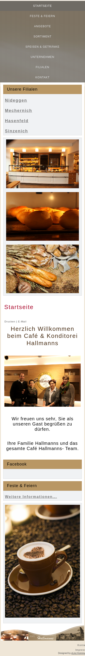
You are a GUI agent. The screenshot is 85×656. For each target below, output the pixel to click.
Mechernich (18, 110)
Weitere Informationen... (31, 497)
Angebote (42, 26)
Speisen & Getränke (42, 46)
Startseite (42, 5)
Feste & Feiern (42, 16)
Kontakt (42, 77)
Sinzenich (16, 131)
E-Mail (22, 321)
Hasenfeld (17, 121)
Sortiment (42, 36)
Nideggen (16, 100)
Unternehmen (42, 57)
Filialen (42, 67)
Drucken (10, 321)
